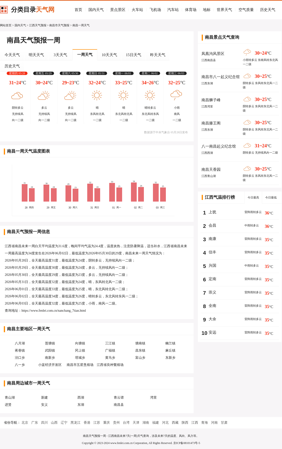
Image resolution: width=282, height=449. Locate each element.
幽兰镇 (170, 343)
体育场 (190, 10)
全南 (212, 306)
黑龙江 (75, 422)
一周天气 (84, 55)
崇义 (212, 292)
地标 (207, 10)
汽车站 (173, 10)
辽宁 (64, 422)
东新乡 (170, 357)
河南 (214, 422)
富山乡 (140, 357)
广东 (34, 422)
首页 (78, 10)
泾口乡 (20, 357)
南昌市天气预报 (59, 25)
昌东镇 (140, 350)
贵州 (116, 422)
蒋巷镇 (20, 350)
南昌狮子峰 (211, 100)
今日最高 (253, 197)
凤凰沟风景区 (212, 54)
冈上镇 (80, 350)
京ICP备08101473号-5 (186, 443)
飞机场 (155, 10)
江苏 (96, 422)
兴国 (212, 265)
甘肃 (224, 422)
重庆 (106, 422)
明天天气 (36, 55)
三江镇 (110, 343)
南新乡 (50, 357)
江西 (194, 422)
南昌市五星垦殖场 (80, 365)
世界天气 (224, 10)
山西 (54, 422)
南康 (212, 239)
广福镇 (110, 350)
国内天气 (96, 10)
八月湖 (20, 343)
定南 (212, 279)
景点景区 (117, 10)
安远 (212, 332)
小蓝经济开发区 (50, 365)
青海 (204, 422)
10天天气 (109, 55)
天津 (136, 422)
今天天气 (12, 55)
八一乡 (20, 365)
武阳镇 (50, 350)
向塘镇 (80, 343)
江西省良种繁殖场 (110, 365)
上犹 (212, 212)
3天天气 (60, 55)
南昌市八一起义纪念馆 (220, 77)
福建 (155, 422)
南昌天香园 (211, 169)
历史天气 (267, 10)
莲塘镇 (50, 343)
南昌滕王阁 (211, 123)
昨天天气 (157, 55)
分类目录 (32, 9)
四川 (44, 422)
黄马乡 (110, 357)
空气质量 (246, 10)
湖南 (145, 422)
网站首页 (5, 25)
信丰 (212, 252)
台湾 (126, 422)
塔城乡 (80, 357)
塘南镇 (140, 343)
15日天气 (133, 55)
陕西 (185, 422)
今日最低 (271, 197)
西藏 (175, 422)
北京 (25, 422)
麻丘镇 (170, 350)
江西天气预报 (37, 25)
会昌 (212, 225)
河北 (165, 422)
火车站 (137, 10)
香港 (87, 422)
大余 (212, 319)
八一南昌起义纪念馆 (218, 146)
